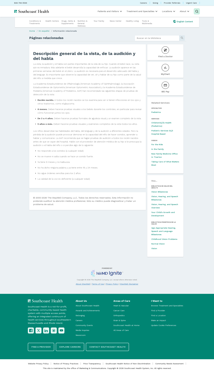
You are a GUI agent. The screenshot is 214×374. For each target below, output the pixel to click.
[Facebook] (31, 330)
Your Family (99, 21)
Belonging (80, 315)
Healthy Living (132, 21)
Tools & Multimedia (147, 22)
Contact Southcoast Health (107, 347)
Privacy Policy (112, 284)
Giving (155, 3)
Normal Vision (158, 244)
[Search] (197, 11)
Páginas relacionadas (46, 38)
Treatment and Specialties (142, 11)
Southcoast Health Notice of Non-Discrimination (128, 364)
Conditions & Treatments (35, 22)
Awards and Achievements (88, 310)
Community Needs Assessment (169, 364)
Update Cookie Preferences (163, 325)
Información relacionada (65, 31)
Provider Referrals (172, 3)
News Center (115, 21)
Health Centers (52, 21)
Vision (154, 248)
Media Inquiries (82, 330)
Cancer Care (118, 310)
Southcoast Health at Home (126, 325)
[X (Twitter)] (38, 330)
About (185, 11)
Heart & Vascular (121, 306)
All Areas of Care (121, 330)
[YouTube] (61, 330)
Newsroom (81, 335)
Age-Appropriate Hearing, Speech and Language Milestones (163, 231)
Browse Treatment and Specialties (167, 306)
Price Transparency (92, 364)
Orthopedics (119, 315)
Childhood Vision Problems (164, 239)
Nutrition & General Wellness (82, 23)
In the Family (157, 149)
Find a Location (158, 315)
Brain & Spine (119, 320)
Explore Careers (70, 347)
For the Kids (157, 144)
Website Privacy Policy (38, 364)
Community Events (84, 325)
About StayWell (83, 284)
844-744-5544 (20, 3)
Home (32, 31)
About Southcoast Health (87, 306)
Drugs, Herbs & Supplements (68, 22)
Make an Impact (158, 320)
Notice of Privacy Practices (66, 364)
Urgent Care (191, 3)
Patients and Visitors (110, 11)
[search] (157, 38)
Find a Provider (158, 310)
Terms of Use (98, 284)
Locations (169, 11)
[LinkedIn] (46, 330)
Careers (143, 3)
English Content (185, 21)
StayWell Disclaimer (129, 284)
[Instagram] (54, 330)
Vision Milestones (159, 192)
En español (44, 31)
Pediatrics (156, 112)
